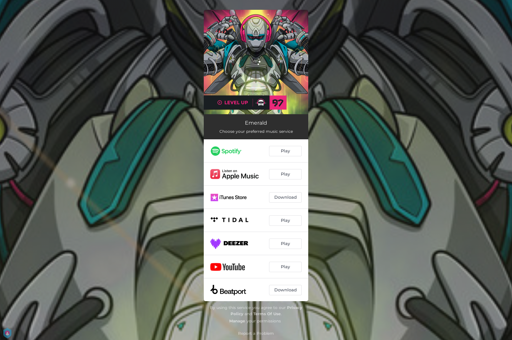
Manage (237, 320)
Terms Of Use (267, 313)
